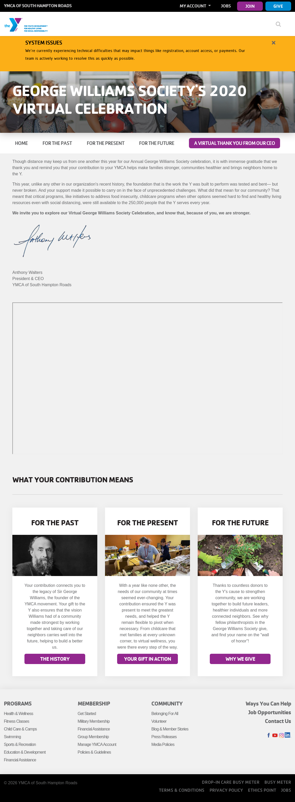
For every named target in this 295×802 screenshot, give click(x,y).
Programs (17, 703)
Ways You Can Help (268, 703)
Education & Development (25, 752)
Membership (94, 703)
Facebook (268, 735)
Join (250, 6)
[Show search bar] (280, 24)
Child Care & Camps (20, 729)
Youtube (275, 735)
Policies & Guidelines (94, 752)
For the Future (156, 143)
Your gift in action (147, 659)
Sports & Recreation (20, 744)
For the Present (105, 143)
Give (278, 6)
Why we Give (240, 659)
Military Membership (94, 721)
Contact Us (278, 721)
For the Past (57, 143)
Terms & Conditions (181, 790)
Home (21, 143)
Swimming (12, 737)
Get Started (87, 713)
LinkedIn (288, 735)
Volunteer (159, 721)
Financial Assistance (20, 760)
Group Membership (93, 737)
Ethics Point (262, 790)
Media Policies (162, 744)
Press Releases (164, 737)
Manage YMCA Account (97, 744)
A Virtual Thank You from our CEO (234, 143)
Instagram (281, 735)
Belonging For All (164, 713)
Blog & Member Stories (169, 729)
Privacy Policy (226, 790)
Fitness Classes (16, 721)
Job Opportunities (269, 712)
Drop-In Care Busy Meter (230, 782)
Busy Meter (277, 782)
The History (55, 659)
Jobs (226, 6)
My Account (193, 6)
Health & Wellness (18, 713)
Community (167, 703)
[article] (147, 51)
